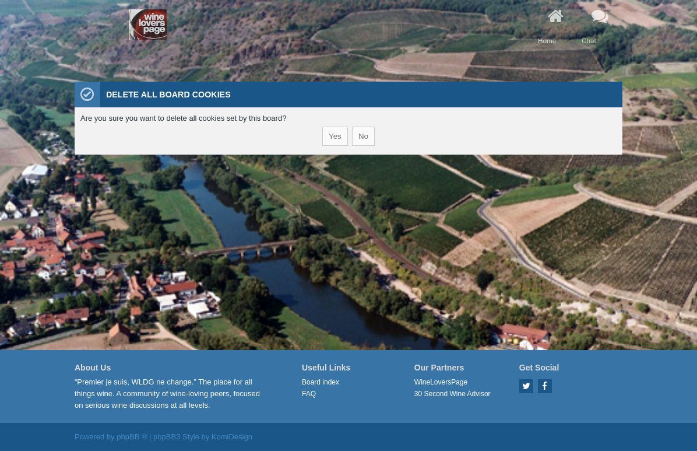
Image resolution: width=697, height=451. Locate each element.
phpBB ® (132, 436)
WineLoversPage (440, 382)
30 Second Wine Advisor (452, 394)
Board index (320, 382)
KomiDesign (232, 436)
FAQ (309, 394)
